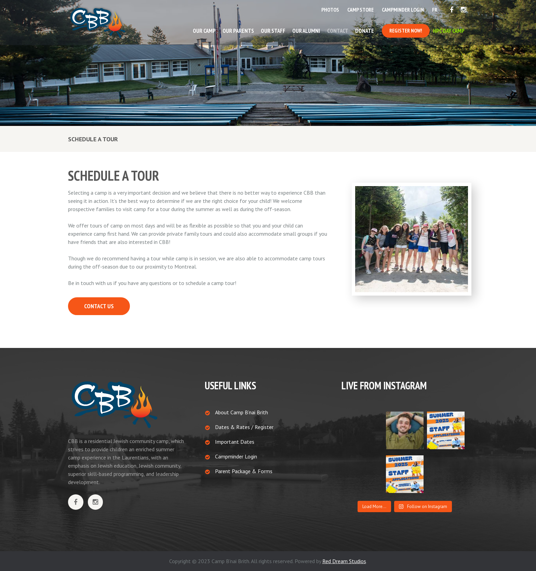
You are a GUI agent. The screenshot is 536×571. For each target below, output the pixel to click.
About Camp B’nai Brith (241, 412)
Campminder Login (236, 456)
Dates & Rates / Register (244, 427)
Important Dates (234, 441)
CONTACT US (99, 306)
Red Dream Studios (344, 561)
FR (434, 9)
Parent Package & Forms (243, 471)
